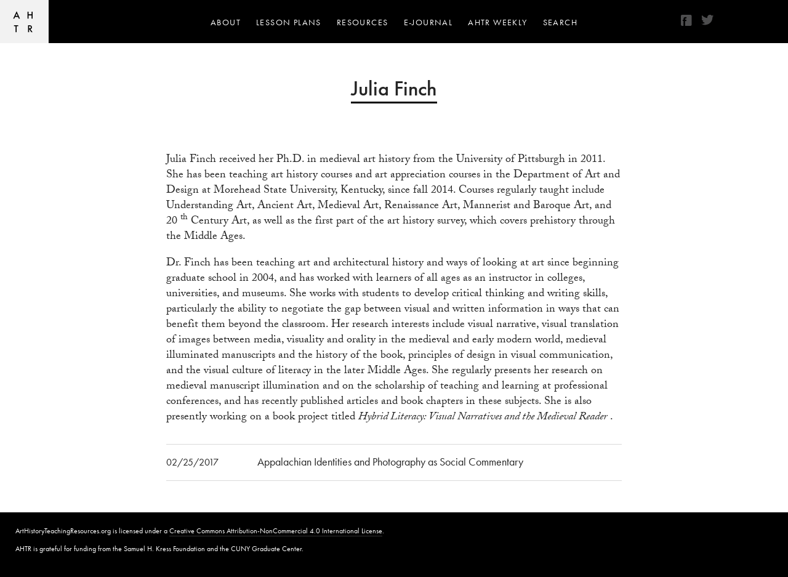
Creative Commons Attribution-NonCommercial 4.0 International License (275, 531)
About (226, 22)
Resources (362, 22)
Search (560, 22)
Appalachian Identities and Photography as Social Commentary (390, 461)
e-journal (428, 22)
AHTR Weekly (497, 22)
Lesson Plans (288, 22)
